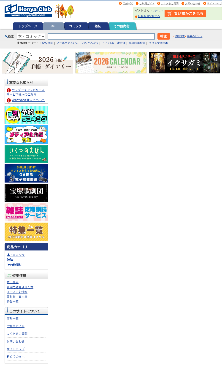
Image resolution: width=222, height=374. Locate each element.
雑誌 (98, 26)
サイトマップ (214, 3)
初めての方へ (15, 356)
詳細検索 (180, 36)
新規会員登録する (149, 16)
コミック (75, 26)
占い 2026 (108, 43)
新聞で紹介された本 (20, 287)
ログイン (157, 10)
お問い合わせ (192, 3)
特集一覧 (13, 301)
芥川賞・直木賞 (17, 297)
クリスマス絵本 (158, 43)
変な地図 (47, 43)
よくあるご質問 (170, 3)
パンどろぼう (90, 43)
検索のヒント (194, 36)
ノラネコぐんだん (68, 43)
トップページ (27, 26)
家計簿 (121, 43)
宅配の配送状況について (28, 100)
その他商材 (122, 26)
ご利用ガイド (146, 3)
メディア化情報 (17, 292)
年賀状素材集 (137, 43)
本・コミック (16, 255)
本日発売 (13, 282)
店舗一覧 (128, 3)
